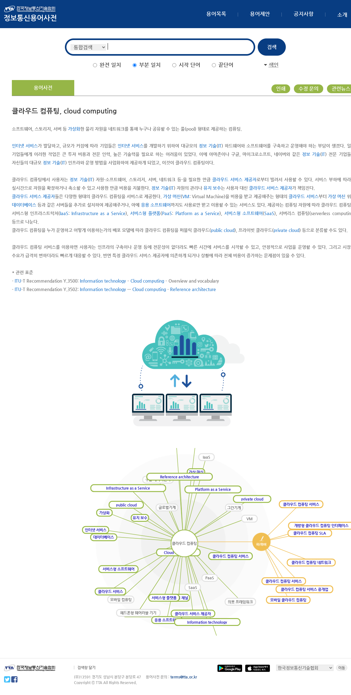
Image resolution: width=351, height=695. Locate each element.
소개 (342, 15)
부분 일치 (150, 65)
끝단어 (225, 65)
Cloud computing (147, 280)
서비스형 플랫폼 (145, 213)
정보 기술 (208, 145)
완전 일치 (110, 65)
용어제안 (260, 14)
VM (185, 196)
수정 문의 (309, 89)
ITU (18, 280)
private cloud (286, 230)
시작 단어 (189, 65)
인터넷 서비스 (25, 145)
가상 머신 (172, 196)
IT (220, 145)
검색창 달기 (86, 667)
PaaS (167, 213)
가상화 (74, 128)
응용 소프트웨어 (156, 204)
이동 (341, 668)
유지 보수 (212, 187)
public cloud (222, 230)
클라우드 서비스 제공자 (234, 179)
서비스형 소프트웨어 (243, 213)
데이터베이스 (24, 204)
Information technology (103, 280)
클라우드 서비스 (303, 196)
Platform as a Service (197, 213)
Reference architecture (193, 289)
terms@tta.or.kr (183, 677)
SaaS (269, 213)
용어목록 (216, 14)
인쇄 (280, 89)
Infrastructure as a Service (98, 213)
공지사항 (304, 14)
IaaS (64, 213)
